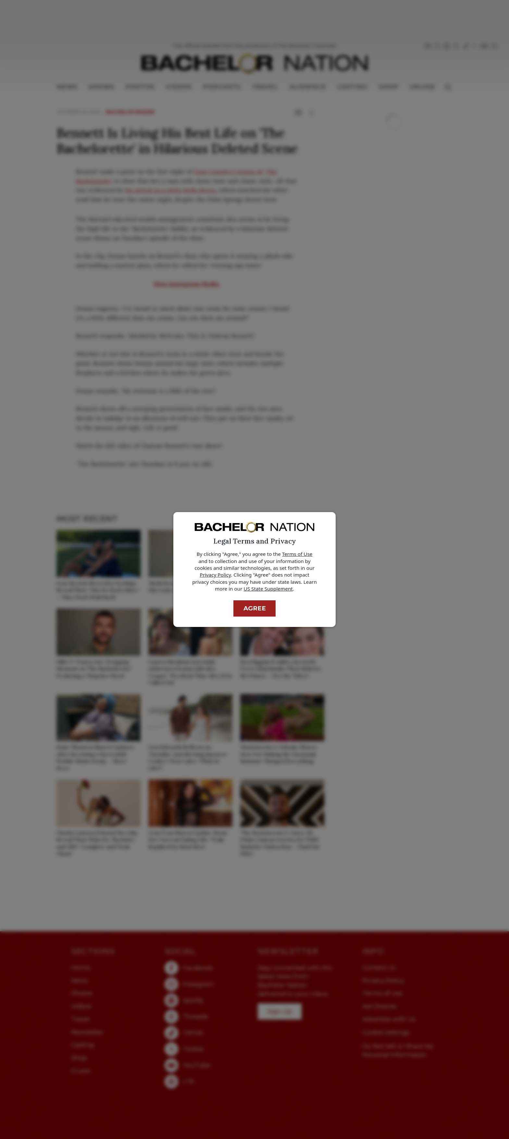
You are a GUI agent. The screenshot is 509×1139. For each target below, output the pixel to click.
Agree (254, 608)
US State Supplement (268, 588)
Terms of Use (297, 554)
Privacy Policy (215, 574)
